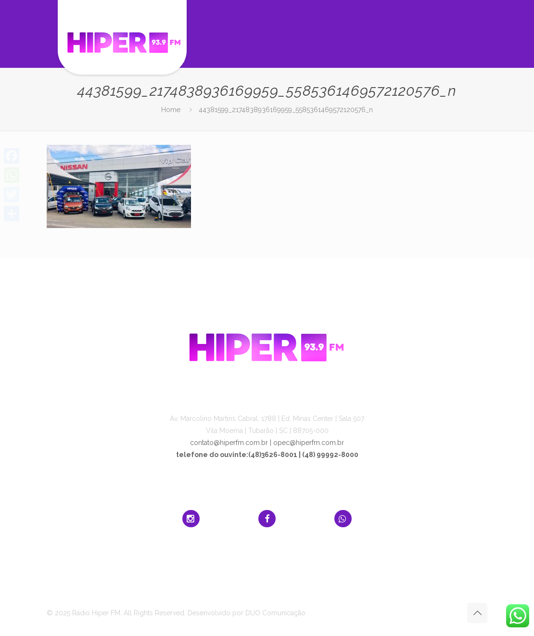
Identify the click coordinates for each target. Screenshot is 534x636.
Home (170, 110)
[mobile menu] (472, 33)
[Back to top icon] (477, 613)
